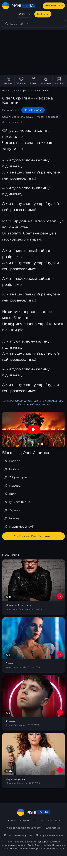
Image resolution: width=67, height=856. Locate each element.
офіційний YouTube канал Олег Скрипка (39, 400)
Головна (6, 90)
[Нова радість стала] (33, 587)
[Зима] (33, 645)
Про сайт (39, 820)
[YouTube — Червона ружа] (60, 770)
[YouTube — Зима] (60, 654)
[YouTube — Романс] (60, 712)
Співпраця (53, 827)
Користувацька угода (18, 835)
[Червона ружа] (33, 760)
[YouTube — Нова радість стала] (60, 596)
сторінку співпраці (52, 848)
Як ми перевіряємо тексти (33, 404)
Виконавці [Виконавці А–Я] (54, 5)
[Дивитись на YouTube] (34, 429)
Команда (54, 820)
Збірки (24, 820)
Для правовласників (49, 835)
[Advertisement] (33, 52)
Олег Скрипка (22, 90)
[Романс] (33, 702)
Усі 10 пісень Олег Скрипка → (33, 536)
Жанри (11, 820)
